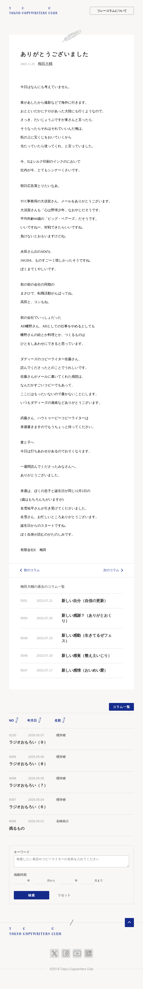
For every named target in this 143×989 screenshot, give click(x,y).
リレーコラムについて (112, 10)
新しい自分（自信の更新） (85, 601)
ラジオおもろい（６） (28, 807)
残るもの (17, 828)
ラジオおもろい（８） (28, 764)
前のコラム (32, 570)
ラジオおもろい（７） (28, 785)
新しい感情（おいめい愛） (85, 670)
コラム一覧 (121, 707)
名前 (60, 720)
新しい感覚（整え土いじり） (87, 656)
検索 (31, 895)
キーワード (22, 852)
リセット (64, 895)
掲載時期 (20, 874)
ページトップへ (129, 921)
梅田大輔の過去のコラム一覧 (42, 586)
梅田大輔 (45, 64)
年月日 (34, 720)
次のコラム (111, 570)
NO (14, 720)
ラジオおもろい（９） (28, 742)
